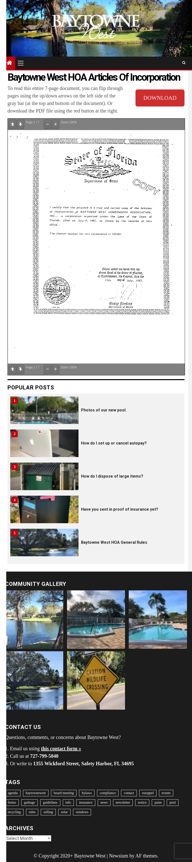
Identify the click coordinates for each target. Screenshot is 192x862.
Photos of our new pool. (103, 410)
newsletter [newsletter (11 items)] (123, 802)
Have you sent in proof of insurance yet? (119, 509)
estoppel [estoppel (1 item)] (148, 793)
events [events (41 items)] (166, 793)
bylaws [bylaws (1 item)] (87, 793)
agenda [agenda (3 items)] (13, 793)
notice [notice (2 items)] (142, 802)
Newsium (118, 855)
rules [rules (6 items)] (32, 812)
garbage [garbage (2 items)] (29, 802)
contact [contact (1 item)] (129, 793)
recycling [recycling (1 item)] (14, 812)
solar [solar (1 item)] (64, 812)
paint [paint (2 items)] (158, 802)
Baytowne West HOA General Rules (114, 542)
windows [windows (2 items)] (82, 812)
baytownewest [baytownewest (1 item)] (36, 793)
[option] (96, 412)
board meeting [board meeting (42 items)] (64, 793)
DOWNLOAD (160, 98)
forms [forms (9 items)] (12, 802)
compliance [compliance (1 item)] (108, 793)
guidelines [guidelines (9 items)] (50, 802)
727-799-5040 (44, 756)
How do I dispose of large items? (112, 476)
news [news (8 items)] (104, 802)
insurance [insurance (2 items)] (85, 802)
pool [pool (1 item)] (173, 802)
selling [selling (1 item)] (48, 812)
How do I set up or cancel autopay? (114, 443)
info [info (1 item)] (68, 802)
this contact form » (61, 748)
